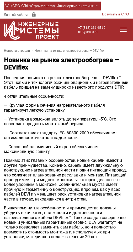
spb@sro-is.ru (88, 32)
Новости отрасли (17, 51)
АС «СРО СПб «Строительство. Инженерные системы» (52, 6)
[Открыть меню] (123, 30)
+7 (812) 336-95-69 (91, 28)
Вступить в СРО (115, 14)
